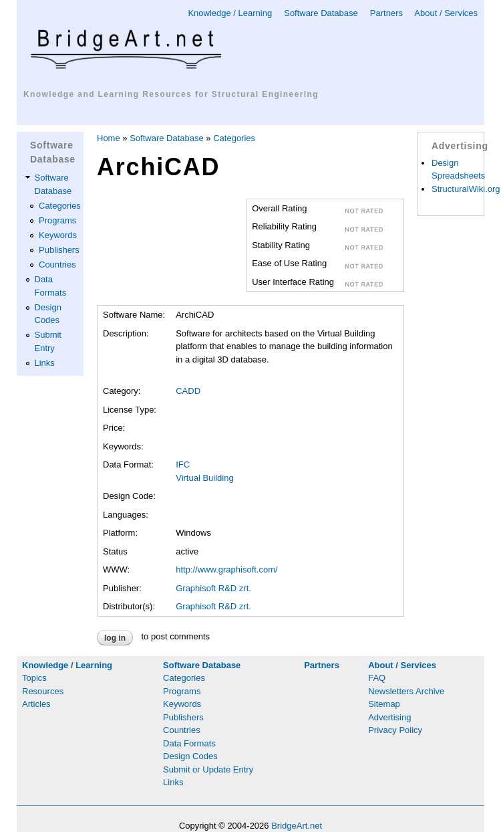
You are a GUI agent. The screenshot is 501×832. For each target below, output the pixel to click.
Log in (115, 638)
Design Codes (190, 756)
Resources (42, 691)
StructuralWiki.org (466, 189)
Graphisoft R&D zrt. (213, 588)
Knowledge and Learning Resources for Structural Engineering (171, 94)
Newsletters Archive (406, 691)
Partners (386, 13)
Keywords (58, 235)
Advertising (389, 717)
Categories (60, 206)
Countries (57, 264)
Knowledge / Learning (230, 13)
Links (45, 363)
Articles (36, 704)
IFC (183, 464)
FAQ (376, 678)
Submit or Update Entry (208, 769)
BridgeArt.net (296, 826)
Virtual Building (204, 478)
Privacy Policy (395, 730)
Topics (34, 678)
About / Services (446, 13)
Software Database (321, 13)
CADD (188, 391)
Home (108, 138)
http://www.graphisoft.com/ (226, 569)
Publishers (59, 250)
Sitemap (384, 704)
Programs (57, 220)
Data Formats (189, 743)
